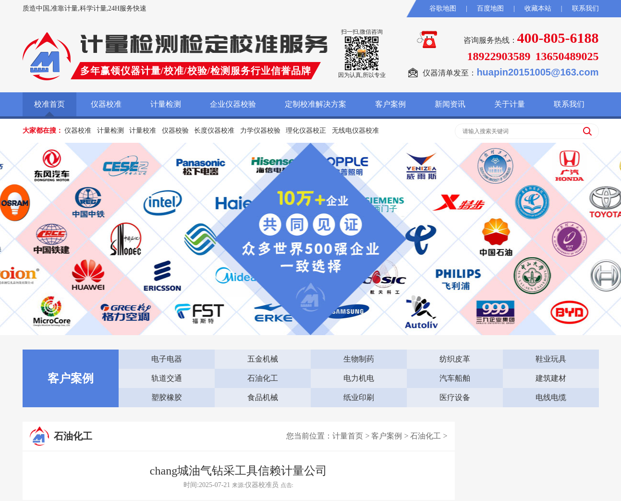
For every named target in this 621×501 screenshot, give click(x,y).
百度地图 (490, 8)
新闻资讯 (450, 104)
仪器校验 (175, 130)
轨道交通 (166, 378)
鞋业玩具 (551, 359)
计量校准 (142, 130)
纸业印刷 (358, 397)
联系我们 (585, 8)
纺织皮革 (454, 359)
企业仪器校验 (233, 104)
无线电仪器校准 (355, 130)
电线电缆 (551, 397)
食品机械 (262, 397)
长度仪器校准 (214, 130)
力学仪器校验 (260, 130)
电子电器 (166, 359)
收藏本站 (537, 8)
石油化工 (262, 378)
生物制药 (358, 359)
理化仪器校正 (306, 130)
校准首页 (49, 104)
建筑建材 (551, 378)
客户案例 (390, 104)
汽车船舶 (454, 378)
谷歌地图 (442, 8)
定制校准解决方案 (315, 104)
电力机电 (358, 378)
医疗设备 (454, 397)
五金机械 (262, 359)
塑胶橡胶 (166, 397)
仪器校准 (106, 104)
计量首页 (347, 436)
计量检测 (165, 104)
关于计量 (509, 104)
